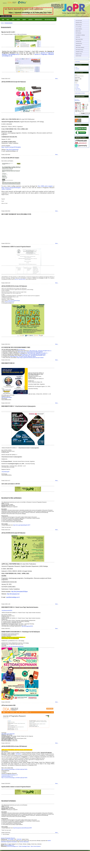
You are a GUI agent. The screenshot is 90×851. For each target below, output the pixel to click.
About (8, 19)
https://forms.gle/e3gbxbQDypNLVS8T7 (21, 525)
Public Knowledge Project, (24, 846)
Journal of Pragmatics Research (8, 838)
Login (13, 19)
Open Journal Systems (80, 93)
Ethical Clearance (79, 24)
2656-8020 (18, 754)
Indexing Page (78, 45)
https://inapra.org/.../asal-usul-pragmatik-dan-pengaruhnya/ (33, 354)
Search (18, 19)
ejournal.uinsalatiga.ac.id (12, 846)
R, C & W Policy (78, 26)
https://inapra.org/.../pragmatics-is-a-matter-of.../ (37, 353)
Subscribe (77, 68)
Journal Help (77, 61)
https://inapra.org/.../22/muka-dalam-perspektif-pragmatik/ (30, 351)
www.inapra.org (21, 349)
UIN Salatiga (10, 839)
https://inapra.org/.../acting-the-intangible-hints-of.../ (40, 350)
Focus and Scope (79, 20)
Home (3, 19)
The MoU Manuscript (23, 841)
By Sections (78, 88)
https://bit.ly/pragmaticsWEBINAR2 (15, 646)
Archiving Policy (78, 41)
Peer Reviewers (78, 32)
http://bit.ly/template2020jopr (14, 300)
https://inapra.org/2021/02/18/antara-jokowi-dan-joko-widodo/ (30, 357)
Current (24, 19)
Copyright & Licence (79, 51)
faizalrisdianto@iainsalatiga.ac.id (9, 774)
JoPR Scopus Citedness (80, 47)
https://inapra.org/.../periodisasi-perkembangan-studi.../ (34, 355)
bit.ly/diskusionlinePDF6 (7, 610)
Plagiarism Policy (79, 53)
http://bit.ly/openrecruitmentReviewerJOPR (22, 827)
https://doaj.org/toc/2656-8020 (7, 733)
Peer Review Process (79, 49)
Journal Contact (78, 55)
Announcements (38, 19)
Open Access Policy (79, 39)
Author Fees (78, 37)
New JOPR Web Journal (49, 19)
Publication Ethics (79, 22)
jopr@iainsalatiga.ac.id (7, 776)
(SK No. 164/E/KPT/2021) (20, 279)
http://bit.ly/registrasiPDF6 (27, 626)
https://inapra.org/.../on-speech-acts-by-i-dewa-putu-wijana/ (23, 356)
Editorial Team (78, 30)
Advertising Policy (79, 43)
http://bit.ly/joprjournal (12, 149)
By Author (77, 85)
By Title (77, 87)
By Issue (77, 84)
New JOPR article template (45, 186)
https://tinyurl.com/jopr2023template (11, 147)
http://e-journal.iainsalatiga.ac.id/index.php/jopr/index (14, 769)
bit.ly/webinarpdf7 (5, 471)
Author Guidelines (79, 28)
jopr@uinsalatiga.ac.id (9, 845)
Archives (30, 19)
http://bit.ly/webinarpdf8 (6, 397)
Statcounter (77, 99)
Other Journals (78, 89)
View (76, 67)
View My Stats (77, 100)
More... (56, 78)
